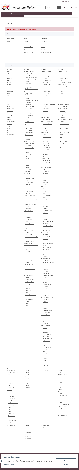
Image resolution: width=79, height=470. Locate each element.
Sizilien (27, 374)
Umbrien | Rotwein (45, 314)
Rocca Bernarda (29, 130)
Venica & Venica (29, 132)
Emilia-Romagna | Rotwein (47, 121)
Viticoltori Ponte (12, 420)
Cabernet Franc (10, 87)
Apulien (9, 368)
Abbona (27, 176)
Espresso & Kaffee (62, 374)
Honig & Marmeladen (63, 387)
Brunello (9, 84)
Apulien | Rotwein (45, 87)
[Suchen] (51, 7)
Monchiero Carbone (30, 191)
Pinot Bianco (10, 113)
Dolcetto (9, 95)
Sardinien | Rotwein (46, 217)
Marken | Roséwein (63, 100)
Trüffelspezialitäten (62, 415)
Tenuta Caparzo (46, 288)
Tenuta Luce (46, 291)
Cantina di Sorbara (47, 123)
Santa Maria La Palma (30, 204)
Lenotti (27, 286)
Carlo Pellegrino (29, 215)
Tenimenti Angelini (47, 286)
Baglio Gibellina (46, 234)
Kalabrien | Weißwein (29, 137)
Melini (27, 239)
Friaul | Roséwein (62, 84)
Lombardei (9, 381)
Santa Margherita (29, 288)
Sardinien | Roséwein (63, 104)
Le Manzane (11, 411)
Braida (27, 180)
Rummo (61, 400)
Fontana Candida (29, 147)
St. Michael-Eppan (30, 258)
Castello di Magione (30, 268)
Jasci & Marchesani (47, 80)
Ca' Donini (45, 332)
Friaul (8, 379)
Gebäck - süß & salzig (63, 379)
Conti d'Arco (46, 304)
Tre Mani (45, 113)
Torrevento (45, 110)
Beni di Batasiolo (29, 178)
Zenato (27, 303)
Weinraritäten (10, 134)
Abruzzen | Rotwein (46, 71)
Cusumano (28, 217)
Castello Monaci (46, 91)
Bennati (27, 277)
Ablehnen (65, 464)
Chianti (8, 93)
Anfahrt (25, 38)
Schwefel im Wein (28, 46)
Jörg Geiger (45, 370)
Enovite (44, 128)
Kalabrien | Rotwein (46, 152)
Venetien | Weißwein (29, 275)
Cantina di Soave (29, 279)
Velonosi (27, 171)
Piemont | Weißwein (29, 174)
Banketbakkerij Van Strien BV (64, 381)
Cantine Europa (29, 213)
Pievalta (27, 167)
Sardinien (9, 389)
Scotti (61, 402)
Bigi (26, 266)
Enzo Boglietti (46, 204)
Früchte (60, 376)
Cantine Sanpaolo (29, 143)
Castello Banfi (28, 234)
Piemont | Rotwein (45, 191)
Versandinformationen (29, 58)
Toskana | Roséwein (63, 115)
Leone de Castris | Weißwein (30, 97)
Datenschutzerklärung (9, 464)
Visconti (27, 301)
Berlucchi (10, 385)
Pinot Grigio (9, 115)
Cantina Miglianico (47, 76)
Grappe (25, 381)
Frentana (45, 78)
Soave (8, 128)
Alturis (27, 117)
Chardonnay (10, 91)
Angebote (43, 428)
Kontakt (75, 1)
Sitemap (43, 46)
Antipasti (60, 370)
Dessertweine (27, 370)
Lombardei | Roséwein (63, 87)
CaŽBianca (45, 202)
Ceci (9, 374)
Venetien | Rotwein (45, 325)
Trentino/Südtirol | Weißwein (28, 244)
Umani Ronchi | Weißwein (29, 88)
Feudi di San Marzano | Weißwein (31, 93)
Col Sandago (11, 405)
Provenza (27, 161)
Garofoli (27, 165)
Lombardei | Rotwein (46, 167)
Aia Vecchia (28, 232)
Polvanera (45, 102)
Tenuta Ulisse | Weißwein (29, 84)
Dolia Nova (28, 202)
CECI (44, 126)
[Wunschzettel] (68, 7)
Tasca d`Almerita (29, 223)
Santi (26, 292)
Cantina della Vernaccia (48, 221)
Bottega (10, 400)
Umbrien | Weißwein (29, 264)
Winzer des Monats (28, 52)
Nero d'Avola (10, 110)
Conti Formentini (29, 121)
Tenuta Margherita (64, 404)
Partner (25, 44)
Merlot (8, 106)
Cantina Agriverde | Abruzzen (30, 74)
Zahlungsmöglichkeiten (29, 55)
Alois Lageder (28, 247)
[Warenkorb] (74, 7)
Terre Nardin (11, 415)
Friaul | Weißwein (28, 115)
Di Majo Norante (47, 189)
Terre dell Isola (46, 252)
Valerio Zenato (29, 299)
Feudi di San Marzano (48, 97)
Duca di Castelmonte (48, 243)
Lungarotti (28, 273)
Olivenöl (60, 389)
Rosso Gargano (63, 411)
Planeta (27, 221)
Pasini (26, 156)
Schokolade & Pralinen (63, 413)
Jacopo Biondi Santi (47, 273)
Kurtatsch (27, 253)
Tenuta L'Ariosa (29, 208)
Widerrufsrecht (44, 55)
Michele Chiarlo (29, 189)
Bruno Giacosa (29, 182)
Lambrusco (9, 102)
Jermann (27, 124)
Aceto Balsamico (62, 368)
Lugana (8, 104)
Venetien (9, 394)
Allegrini (45, 327)
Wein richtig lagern (28, 49)
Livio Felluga (28, 128)
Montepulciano (10, 108)
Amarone (9, 71)
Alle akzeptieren (65, 457)
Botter (44, 74)
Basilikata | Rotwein (46, 117)
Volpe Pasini (46, 150)
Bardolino (9, 78)
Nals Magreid (28, 255)
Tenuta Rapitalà (29, 226)
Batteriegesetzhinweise (46, 52)
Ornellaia (45, 282)
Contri (10, 407)
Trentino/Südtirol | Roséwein (65, 119)
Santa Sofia (28, 290)
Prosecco (9, 119)
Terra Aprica (46, 108)
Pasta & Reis (61, 391)
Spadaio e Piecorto (47, 284)
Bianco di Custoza (11, 82)
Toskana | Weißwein (29, 230)
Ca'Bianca (27, 184)
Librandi (27, 139)
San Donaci (45, 106)
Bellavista (10, 383)
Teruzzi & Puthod (29, 241)
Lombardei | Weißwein (29, 150)
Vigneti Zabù (28, 228)
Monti (61, 408)
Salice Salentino (11, 121)
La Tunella (28, 126)
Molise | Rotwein (45, 186)
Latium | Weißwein (28, 145)
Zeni (26, 305)
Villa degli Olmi (46, 84)
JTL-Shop (71, 468)
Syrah (8, 130)
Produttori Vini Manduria (49, 104)
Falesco (27, 271)
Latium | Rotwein (45, 165)
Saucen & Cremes (62, 406)
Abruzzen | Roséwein (63, 71)
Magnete (26, 441)
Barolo (8, 80)
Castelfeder (28, 249)
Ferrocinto (45, 154)
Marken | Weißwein (29, 163)
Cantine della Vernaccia (31, 200)
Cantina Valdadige (47, 338)
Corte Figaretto (29, 284)
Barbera (9, 76)
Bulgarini (27, 152)
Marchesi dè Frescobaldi (31, 236)
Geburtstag (28, 434)
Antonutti (27, 119)
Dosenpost (28, 432)
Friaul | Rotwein (45, 132)
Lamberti (10, 409)
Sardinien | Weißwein (29, 195)
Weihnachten (28, 438)
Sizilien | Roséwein (62, 108)
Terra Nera (45, 293)
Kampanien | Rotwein (46, 158)
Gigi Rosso (28, 187)
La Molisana (63, 398)
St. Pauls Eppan (29, 260)
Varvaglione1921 (29, 104)
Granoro (62, 393)
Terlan (27, 262)
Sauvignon (9, 126)
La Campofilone (63, 395)
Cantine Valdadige (13, 402)
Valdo (9, 418)
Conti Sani (45, 271)
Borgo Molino (11, 398)
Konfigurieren (65, 460)
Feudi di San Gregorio (48, 163)
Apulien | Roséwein (63, 74)
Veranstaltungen (66, 1)
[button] (64, 7)
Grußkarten (26, 428)
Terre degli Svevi (29, 108)
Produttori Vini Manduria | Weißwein (31, 101)
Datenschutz (44, 41)
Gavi (8, 100)
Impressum (43, 49)
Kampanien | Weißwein (30, 141)
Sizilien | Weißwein (28, 210)
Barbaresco (9, 74)
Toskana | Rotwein (45, 258)
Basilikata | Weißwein (29, 106)
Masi (44, 345)
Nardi (44, 280)
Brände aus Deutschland (30, 368)
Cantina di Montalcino (48, 262)
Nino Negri (45, 173)
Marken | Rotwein (45, 178)
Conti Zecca (45, 95)
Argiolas (27, 197)
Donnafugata (28, 219)
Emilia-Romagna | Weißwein (31, 111)
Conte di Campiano (47, 93)
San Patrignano (29, 113)
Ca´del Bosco (46, 171)
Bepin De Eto (11, 396)
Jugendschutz (44, 38)
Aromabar (9, 428)
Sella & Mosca (28, 206)
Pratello (27, 158)
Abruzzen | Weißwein (29, 71)
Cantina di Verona (29, 281)
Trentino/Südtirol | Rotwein (48, 297)
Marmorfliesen (27, 443)
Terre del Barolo (47, 215)
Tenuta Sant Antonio (30, 294)
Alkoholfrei (43, 368)
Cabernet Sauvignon (12, 89)
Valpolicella (9, 132)
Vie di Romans (29, 134)
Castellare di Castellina (48, 267)
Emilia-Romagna (11, 370)
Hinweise (26, 41)
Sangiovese (9, 123)
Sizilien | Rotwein (45, 232)
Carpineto (45, 265)
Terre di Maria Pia (29, 297)
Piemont (27, 372)
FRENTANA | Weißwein (31, 77)
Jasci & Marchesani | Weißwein (30, 80)
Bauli (61, 385)
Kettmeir (27, 251)
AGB (42, 44)
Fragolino (9, 97)
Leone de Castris (47, 100)
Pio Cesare (28, 193)
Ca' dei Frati (28, 154)
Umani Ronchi (28, 169)
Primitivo (9, 117)
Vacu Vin (9, 430)
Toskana (27, 376)
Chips (59, 372)
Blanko (27, 430)
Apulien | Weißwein (29, 91)
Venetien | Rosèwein (63, 126)
